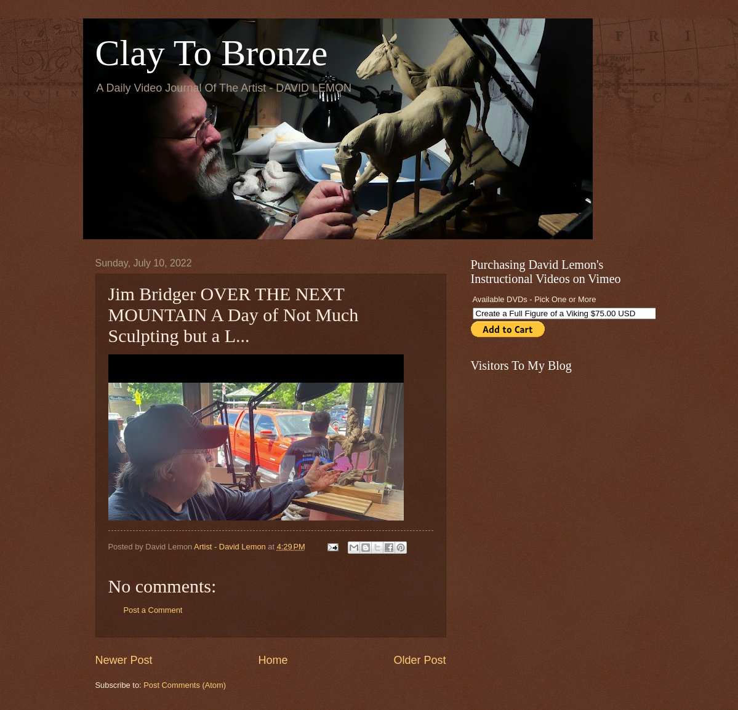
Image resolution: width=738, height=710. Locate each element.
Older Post (419, 660)
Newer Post (124, 660)
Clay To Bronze (211, 53)
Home (272, 660)
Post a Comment (153, 610)
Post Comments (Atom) (184, 685)
